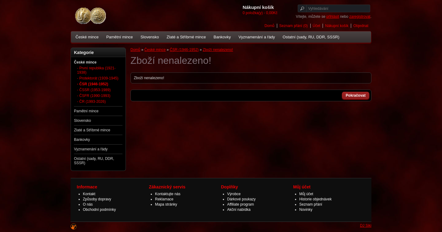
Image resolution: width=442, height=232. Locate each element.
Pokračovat (356, 95)
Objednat (360, 26)
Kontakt (89, 194)
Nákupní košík (336, 26)
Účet (316, 26)
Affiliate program (240, 204)
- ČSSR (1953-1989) (93, 90)
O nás (88, 204)
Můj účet (306, 194)
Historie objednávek (315, 199)
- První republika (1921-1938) (96, 70)
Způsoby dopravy (97, 199)
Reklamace (164, 199)
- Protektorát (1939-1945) (97, 78)
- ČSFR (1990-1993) (93, 96)
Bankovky (222, 37)
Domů (269, 26)
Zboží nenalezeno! (218, 50)
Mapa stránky (166, 204)
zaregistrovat (359, 16)
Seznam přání (310, 204)
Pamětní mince (119, 37)
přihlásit (332, 16)
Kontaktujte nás (167, 194)
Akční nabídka (238, 209)
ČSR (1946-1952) (184, 50)
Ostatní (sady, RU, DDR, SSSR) (311, 37)
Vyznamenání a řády (256, 37)
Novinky (305, 209)
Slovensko (150, 37)
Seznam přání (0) (293, 26)
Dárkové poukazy (241, 199)
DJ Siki (365, 225)
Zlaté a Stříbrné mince (186, 37)
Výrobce (234, 194)
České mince (87, 37)
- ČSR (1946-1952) (92, 84)
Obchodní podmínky (99, 209)
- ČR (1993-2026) (91, 101)
